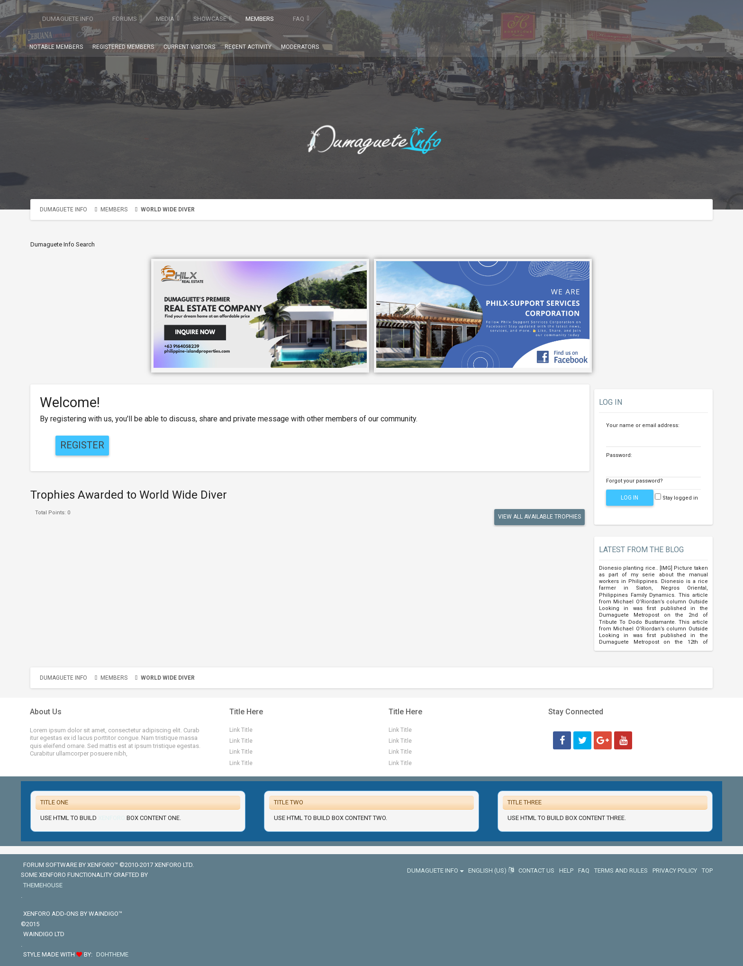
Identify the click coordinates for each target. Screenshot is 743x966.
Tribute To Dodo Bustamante (637, 622)
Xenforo (111, 817)
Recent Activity (248, 47)
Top (707, 870)
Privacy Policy (674, 870)
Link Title (241, 730)
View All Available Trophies (539, 516)
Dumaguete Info (67, 18)
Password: (619, 455)
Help (566, 870)
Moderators (300, 47)
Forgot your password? (634, 481)
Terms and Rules (621, 870)
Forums (124, 18)
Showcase (210, 18)
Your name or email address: (643, 425)
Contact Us (536, 870)
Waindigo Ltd (43, 934)
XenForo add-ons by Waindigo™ (72, 913)
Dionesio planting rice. (628, 568)
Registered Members (123, 47)
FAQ (298, 18)
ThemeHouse (43, 885)
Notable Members (56, 47)
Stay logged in (676, 498)
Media (165, 18)
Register (82, 445)
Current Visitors (189, 47)
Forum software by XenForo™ (108, 864)
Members (259, 18)
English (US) (491, 870)
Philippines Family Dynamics (637, 595)
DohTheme (112, 954)
